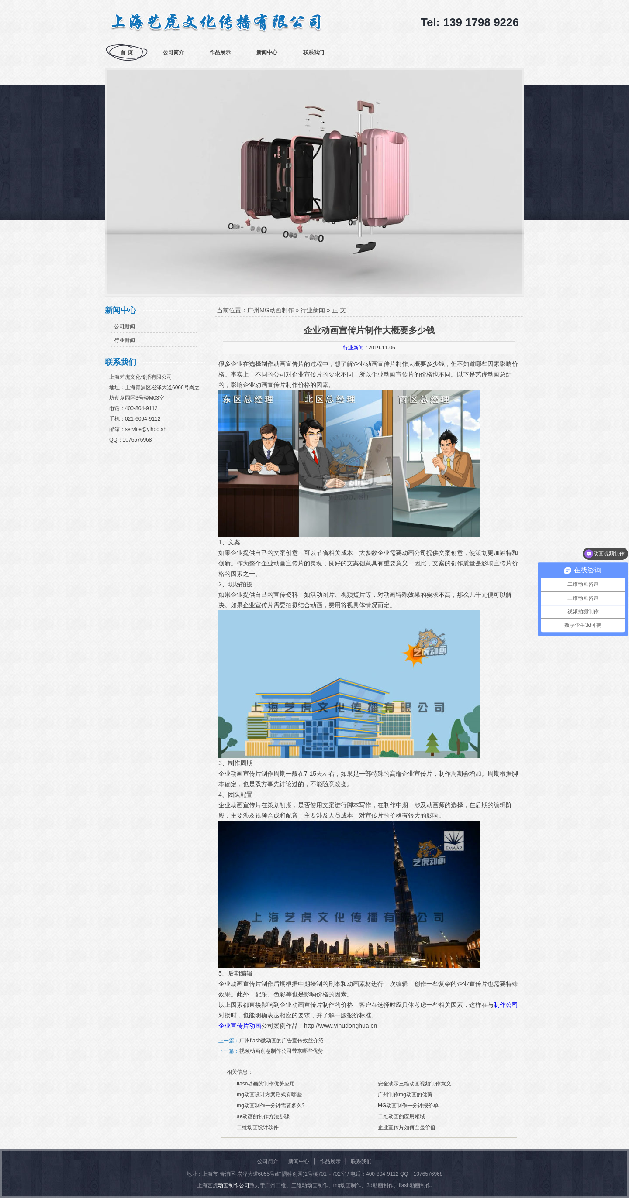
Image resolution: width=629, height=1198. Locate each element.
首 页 (126, 52)
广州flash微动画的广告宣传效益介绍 (281, 1040)
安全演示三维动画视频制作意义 (414, 1084)
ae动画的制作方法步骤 (263, 1116)
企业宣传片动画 (239, 1025)
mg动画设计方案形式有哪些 (269, 1095)
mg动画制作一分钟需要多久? (270, 1105)
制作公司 (506, 1004)
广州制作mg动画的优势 (405, 1095)
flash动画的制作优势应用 (266, 1084)
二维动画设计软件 (258, 1127)
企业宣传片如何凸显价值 (406, 1127)
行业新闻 (124, 340)
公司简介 (173, 52)
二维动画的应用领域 (401, 1116)
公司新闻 (124, 326)
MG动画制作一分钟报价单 (408, 1105)
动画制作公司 (233, 1185)
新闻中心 (266, 52)
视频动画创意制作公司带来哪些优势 (281, 1051)
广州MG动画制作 (270, 310)
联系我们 (313, 52)
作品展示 (220, 52)
